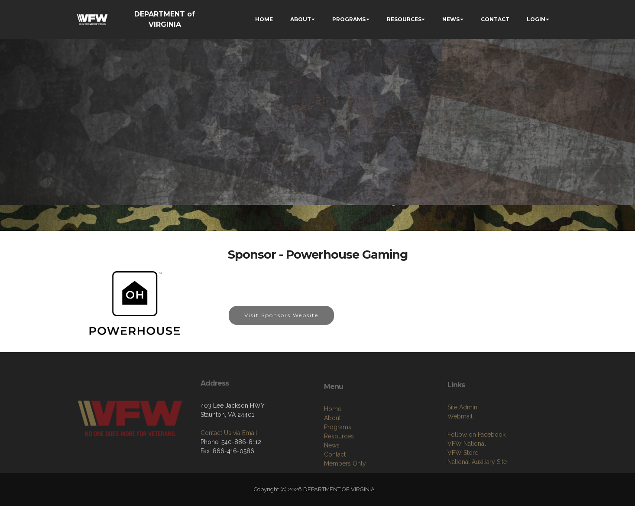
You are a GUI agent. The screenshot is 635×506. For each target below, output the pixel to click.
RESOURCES (404, 19)
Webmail (460, 442)
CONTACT (495, 19)
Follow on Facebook (476, 460)
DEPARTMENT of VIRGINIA (164, 19)
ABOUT (300, 19)
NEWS (451, 19)
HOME (264, 19)
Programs (337, 456)
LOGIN (536, 19)
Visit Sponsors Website (281, 321)
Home (332, 438)
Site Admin (462, 433)
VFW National (466, 469)
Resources (339, 465)
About (332, 447)
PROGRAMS (349, 19)
